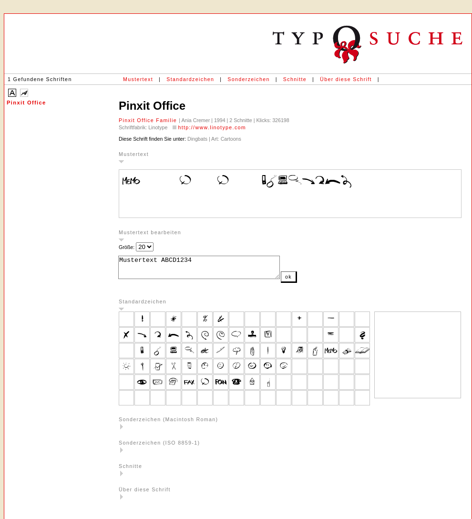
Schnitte (295, 79)
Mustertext (138, 79)
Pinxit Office (26, 102)
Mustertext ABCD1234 (208, 269)
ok (307, 281)
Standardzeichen (190, 79)
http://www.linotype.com (212, 127)
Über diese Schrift (346, 79)
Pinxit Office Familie (149, 120)
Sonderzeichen (248, 79)
